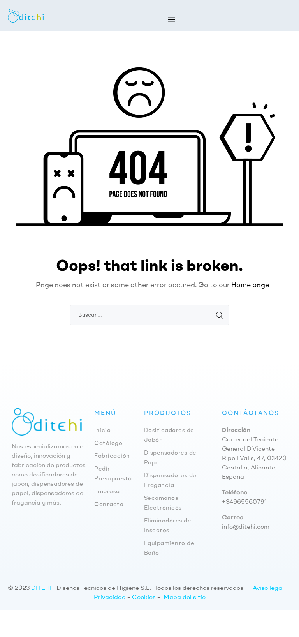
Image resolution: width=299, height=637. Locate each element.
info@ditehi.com (245, 526)
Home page (250, 284)
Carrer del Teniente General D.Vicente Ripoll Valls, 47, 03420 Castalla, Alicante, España (254, 457)
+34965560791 (244, 501)
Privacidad (110, 597)
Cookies (144, 597)
